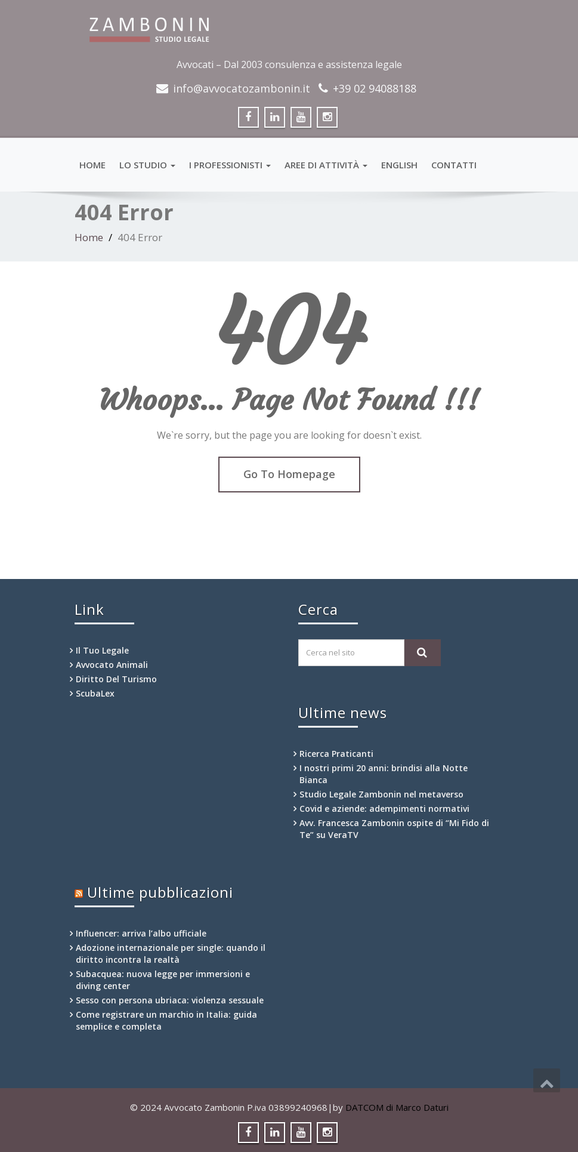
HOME (92, 165)
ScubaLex (95, 693)
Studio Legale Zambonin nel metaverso (381, 794)
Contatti (454, 165)
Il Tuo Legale (102, 650)
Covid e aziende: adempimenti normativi (384, 808)
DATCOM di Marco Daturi (397, 1107)
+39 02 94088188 (374, 88)
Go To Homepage (289, 474)
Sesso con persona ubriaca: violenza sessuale (170, 1000)
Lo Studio (147, 165)
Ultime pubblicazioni (160, 892)
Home (89, 237)
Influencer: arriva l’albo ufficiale (141, 933)
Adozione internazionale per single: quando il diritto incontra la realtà (170, 953)
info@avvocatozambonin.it (241, 88)
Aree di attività (326, 165)
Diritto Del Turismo (116, 679)
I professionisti (230, 165)
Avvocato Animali (112, 664)
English (399, 165)
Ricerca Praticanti (336, 753)
